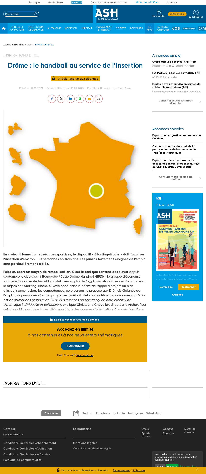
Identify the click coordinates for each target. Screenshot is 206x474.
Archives (177, 294)
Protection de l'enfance (36, 28)
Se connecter (84, 355)
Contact (172, 2)
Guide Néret (55, 2)
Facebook (103, 413)
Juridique (86, 28)
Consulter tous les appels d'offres (175, 178)
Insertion (71, 28)
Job (176, 28)
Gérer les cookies (189, 430)
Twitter (87, 413)
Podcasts (136, 28)
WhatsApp (153, 413)
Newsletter (159, 16)
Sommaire (166, 286)
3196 (29, 45)
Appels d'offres (149, 2)
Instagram (135, 413)
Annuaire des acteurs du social (109, 2)
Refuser (160, 466)
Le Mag (149, 28)
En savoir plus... (188, 466)
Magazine (19, 45)
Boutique (34, 2)
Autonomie (54, 28)
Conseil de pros (189, 28)
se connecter (196, 17)
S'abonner (177, 14)
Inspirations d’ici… (44, 45)
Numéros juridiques (163, 28)
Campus (77, 2)
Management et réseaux (104, 28)
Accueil (7, 45)
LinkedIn (119, 413)
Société (121, 28)
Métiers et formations (17, 28)
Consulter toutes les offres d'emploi (176, 102)
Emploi (145, 428)
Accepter (172, 466)
